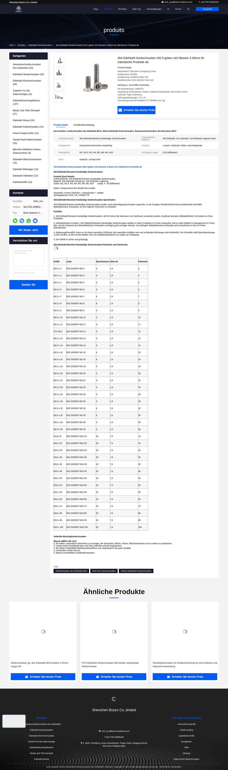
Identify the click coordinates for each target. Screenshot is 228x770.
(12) (26, 133)
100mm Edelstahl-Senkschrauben (136, 571)
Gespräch (207, 9)
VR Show (122, 9)
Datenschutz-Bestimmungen (186, 759)
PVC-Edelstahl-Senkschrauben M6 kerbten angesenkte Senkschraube (110, 665)
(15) (22, 92)
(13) (25, 175)
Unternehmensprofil (186, 724)
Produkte (108, 9)
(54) (27, 66)
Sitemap (186, 753)
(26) (27, 82)
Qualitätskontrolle (186, 736)
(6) (27, 151)
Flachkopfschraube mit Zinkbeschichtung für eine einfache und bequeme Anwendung (185, 665)
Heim (11, 45)
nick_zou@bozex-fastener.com (177, 2)
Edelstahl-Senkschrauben (40, 45)
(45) (28, 74)
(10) (27, 141)
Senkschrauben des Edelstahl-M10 (71, 571)
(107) (26, 102)
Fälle (186, 747)
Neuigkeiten (186, 741)
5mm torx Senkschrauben (104, 571)
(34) (23, 120)
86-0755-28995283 (209, 2)
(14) (28, 127)
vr (168, 9)
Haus (95, 9)
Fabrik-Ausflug (186, 730)
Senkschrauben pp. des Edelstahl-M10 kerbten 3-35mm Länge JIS (39, 665)
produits (21, 45)
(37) (26, 112)
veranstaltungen (154, 9)
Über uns (136, 9)
